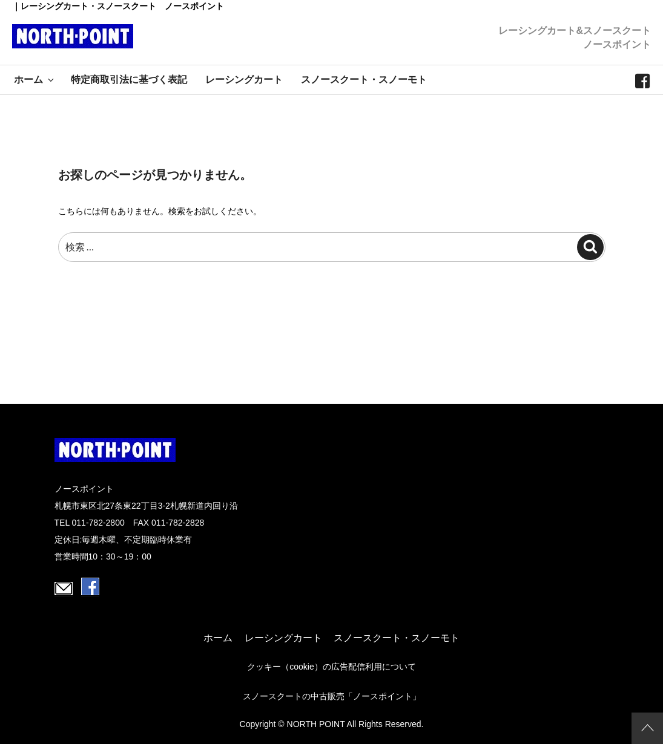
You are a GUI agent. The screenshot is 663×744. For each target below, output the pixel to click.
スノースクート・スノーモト (364, 79)
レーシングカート (244, 79)
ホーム (35, 79)
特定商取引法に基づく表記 (129, 79)
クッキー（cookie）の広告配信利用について (331, 666)
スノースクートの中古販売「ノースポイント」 (332, 696)
